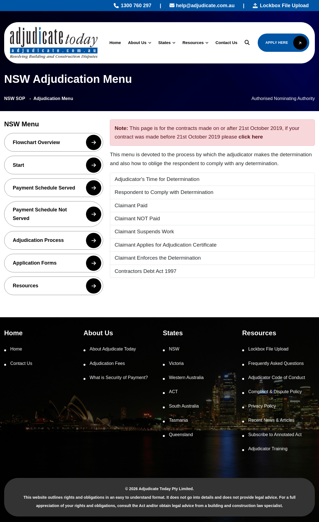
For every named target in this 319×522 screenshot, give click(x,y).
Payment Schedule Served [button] (57, 187)
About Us (136, 42)
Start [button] (57, 165)
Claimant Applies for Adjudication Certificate (166, 245)
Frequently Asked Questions (276, 363)
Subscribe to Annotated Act (275, 434)
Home (114, 42)
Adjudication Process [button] (57, 240)
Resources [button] (57, 285)
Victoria (176, 363)
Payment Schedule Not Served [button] (57, 214)
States (163, 42)
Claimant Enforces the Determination (158, 258)
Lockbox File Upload (281, 5)
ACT (173, 391)
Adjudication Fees (107, 363)
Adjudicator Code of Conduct (276, 377)
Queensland (181, 434)
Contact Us (225, 42)
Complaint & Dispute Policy (275, 391)
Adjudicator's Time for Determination (157, 179)
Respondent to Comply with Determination (164, 192)
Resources (192, 42)
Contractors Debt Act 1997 (145, 271)
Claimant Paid (131, 205)
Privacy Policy (262, 406)
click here (251, 137)
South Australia (184, 406)
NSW (174, 349)
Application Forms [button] (57, 263)
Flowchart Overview (57, 142)
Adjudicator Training (267, 448)
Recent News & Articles (271, 420)
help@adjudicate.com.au (202, 5)
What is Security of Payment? (119, 377)
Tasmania (178, 420)
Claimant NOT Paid (137, 218)
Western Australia (186, 377)
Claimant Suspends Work (144, 231)
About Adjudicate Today (113, 349)
